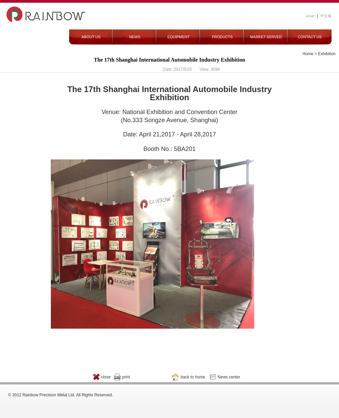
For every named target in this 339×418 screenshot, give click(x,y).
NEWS (134, 37)
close (106, 377)
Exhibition (327, 53)
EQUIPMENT (178, 37)
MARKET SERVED (266, 37)
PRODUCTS (222, 37)
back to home (193, 377)
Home (307, 53)
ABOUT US (90, 37)
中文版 (326, 16)
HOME (310, 16)
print (126, 377)
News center (229, 377)
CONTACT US (310, 37)
